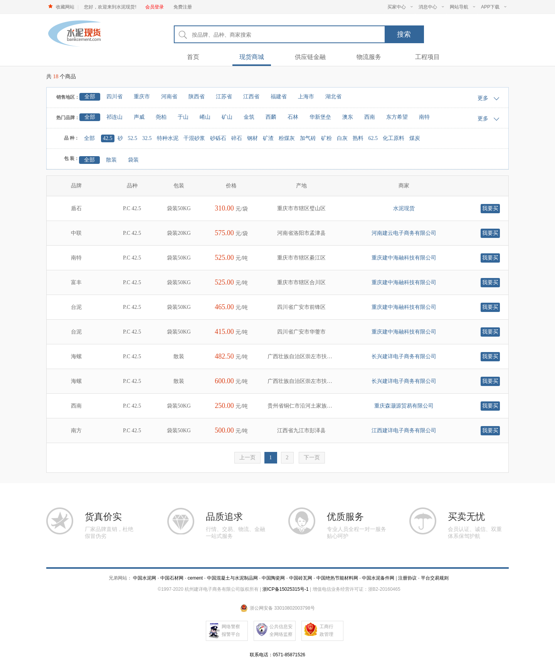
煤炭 (414, 138)
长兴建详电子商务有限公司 (404, 356)
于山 (183, 117)
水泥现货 (404, 208)
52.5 (133, 138)
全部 (89, 96)
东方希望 (397, 117)
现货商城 (251, 57)
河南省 (169, 96)
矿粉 (326, 138)
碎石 (236, 138)
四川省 (114, 96)
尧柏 (161, 117)
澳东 (347, 117)
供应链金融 (310, 57)
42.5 (108, 138)
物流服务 (369, 57)
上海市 (306, 96)
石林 (293, 117)
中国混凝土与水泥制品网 (232, 578)
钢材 (252, 138)
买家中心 (400, 7)
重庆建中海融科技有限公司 (404, 258)
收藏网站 (65, 7)
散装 (111, 160)
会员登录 (154, 7)
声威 (139, 117)
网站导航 (462, 7)
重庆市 (142, 96)
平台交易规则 (435, 578)
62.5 (373, 138)
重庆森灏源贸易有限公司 (404, 406)
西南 (369, 117)
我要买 (490, 208)
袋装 (133, 160)
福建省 (279, 96)
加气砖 (308, 138)
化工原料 (393, 138)
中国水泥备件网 (378, 578)
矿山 (227, 117)
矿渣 (268, 138)
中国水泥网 (144, 578)
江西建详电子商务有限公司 (404, 430)
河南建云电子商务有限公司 (404, 233)
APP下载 (493, 7)
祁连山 (114, 117)
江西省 (251, 96)
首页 (193, 57)
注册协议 (407, 578)
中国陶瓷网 (273, 578)
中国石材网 (172, 578)
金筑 (249, 117)
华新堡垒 (320, 117)
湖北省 (333, 96)
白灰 (342, 138)
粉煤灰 (287, 138)
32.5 (147, 138)
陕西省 (196, 96)
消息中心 (431, 7)
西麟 (271, 117)
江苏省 (224, 96)
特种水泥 (167, 138)
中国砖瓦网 (300, 578)
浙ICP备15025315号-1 (285, 589)
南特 (424, 117)
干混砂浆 (194, 138)
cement (195, 578)
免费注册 (182, 7)
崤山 (205, 117)
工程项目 (427, 57)
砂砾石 (218, 138)
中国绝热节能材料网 (337, 578)
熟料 (358, 138)
